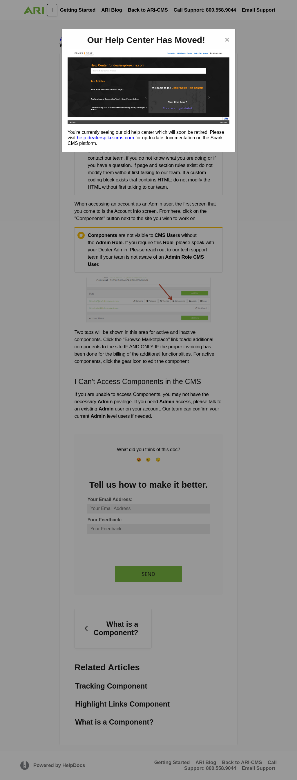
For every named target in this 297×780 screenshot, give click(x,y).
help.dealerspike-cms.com (105, 137)
